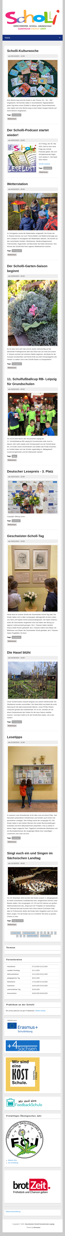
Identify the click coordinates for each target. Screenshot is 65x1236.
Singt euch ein (18, 921)
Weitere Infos (12, 1160)
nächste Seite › (32, 936)
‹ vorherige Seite (29, 933)
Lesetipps (14, 737)
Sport (14, 456)
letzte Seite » (45, 936)
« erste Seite (15, 933)
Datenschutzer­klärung (13, 1211)
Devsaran (37, 1227)
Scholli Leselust (44, 164)
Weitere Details (40, 1011)
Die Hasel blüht (19, 652)
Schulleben (17, 115)
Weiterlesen (12, 119)
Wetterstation (17, 184)
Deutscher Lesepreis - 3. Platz (30, 471)
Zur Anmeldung (13, 1163)
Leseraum (47, 168)
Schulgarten (17, 251)
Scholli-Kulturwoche (22, 51)
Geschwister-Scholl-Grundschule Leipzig (39, 1224)
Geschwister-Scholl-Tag (25, 536)
